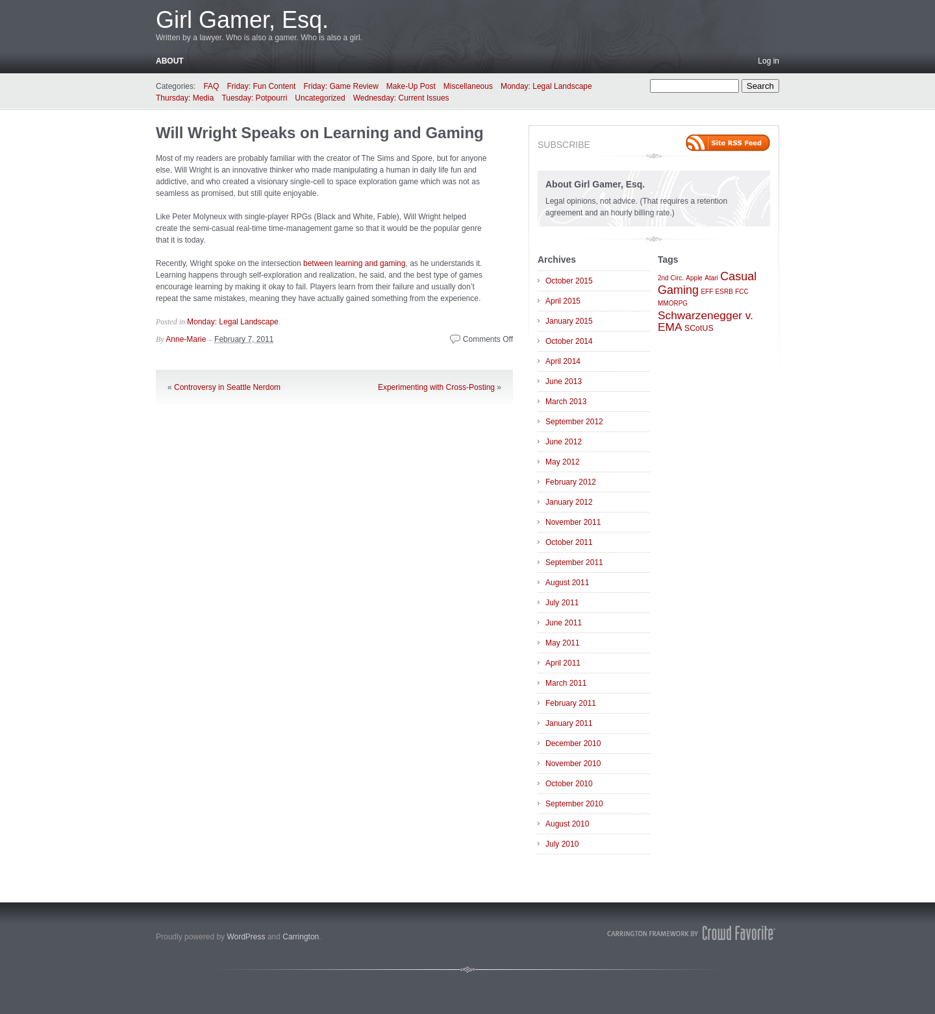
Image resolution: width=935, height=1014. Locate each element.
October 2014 (569, 341)
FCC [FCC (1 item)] (742, 291)
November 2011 (573, 522)
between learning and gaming (354, 263)
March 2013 (565, 401)
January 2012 (569, 502)
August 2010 (567, 823)
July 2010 (562, 844)
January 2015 (569, 321)
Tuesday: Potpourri (254, 98)
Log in (768, 61)
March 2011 (565, 683)
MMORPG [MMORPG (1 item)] (673, 303)
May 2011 (562, 642)
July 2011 (562, 602)
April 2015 (562, 301)
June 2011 (563, 622)
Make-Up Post (411, 86)
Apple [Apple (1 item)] (694, 278)
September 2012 (574, 421)
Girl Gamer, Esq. (242, 19)
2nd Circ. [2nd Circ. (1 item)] (671, 278)
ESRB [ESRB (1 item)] (724, 291)
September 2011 (574, 562)
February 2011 (570, 703)
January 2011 (569, 723)
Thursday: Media (185, 98)
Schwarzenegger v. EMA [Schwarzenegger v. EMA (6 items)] (705, 321)
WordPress (246, 936)
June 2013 (563, 381)
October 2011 (569, 542)
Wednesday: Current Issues (401, 98)
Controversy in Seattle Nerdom (227, 387)
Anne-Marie (186, 339)
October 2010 (569, 783)
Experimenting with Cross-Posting (436, 387)
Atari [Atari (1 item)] (711, 278)
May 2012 (562, 461)
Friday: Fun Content (261, 86)
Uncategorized (320, 98)
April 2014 (562, 361)
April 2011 (562, 663)
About (170, 61)
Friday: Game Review (340, 86)
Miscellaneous (468, 86)
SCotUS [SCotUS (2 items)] (699, 328)
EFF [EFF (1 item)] (707, 291)
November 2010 (573, 763)
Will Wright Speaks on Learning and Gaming (320, 132)
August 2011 (567, 582)
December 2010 (573, 743)
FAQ (211, 86)
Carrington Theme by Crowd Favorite (691, 933)
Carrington (300, 936)
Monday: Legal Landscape (546, 86)
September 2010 (574, 803)
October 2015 (569, 280)
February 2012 (570, 482)
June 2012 (563, 441)
